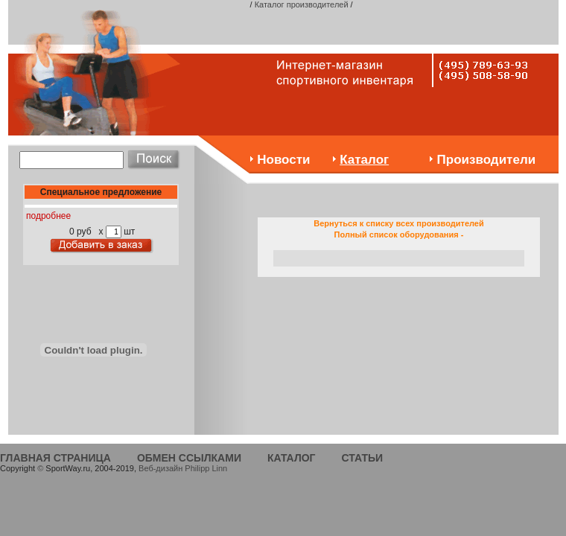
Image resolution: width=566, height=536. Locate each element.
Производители (486, 160)
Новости (283, 160)
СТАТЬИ (363, 458)
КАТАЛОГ (291, 458)
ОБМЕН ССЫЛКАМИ (189, 458)
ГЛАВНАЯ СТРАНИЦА (55, 458)
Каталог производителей (302, 4)
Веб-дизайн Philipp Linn (183, 468)
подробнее (48, 216)
